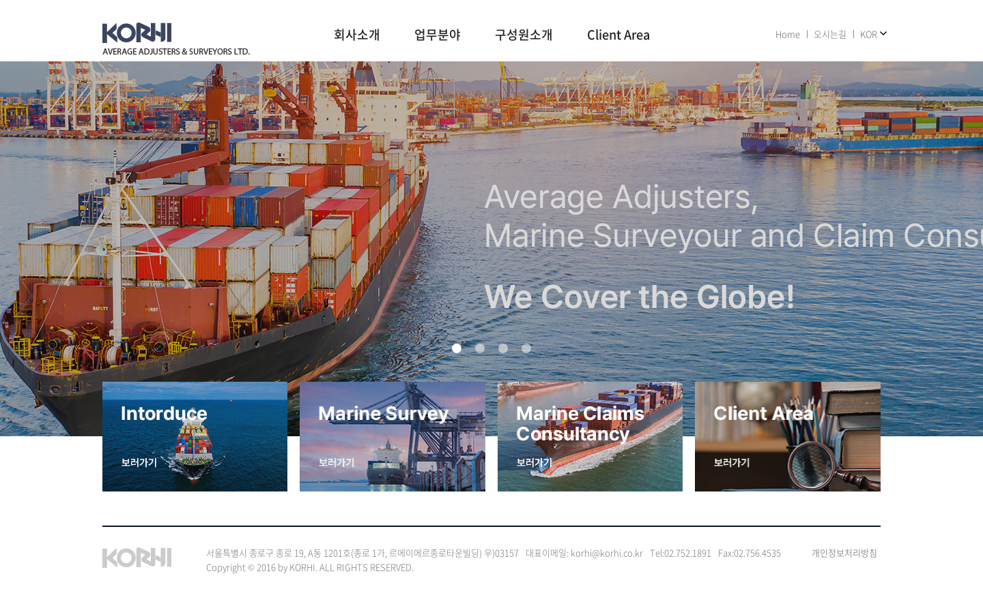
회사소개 (357, 35)
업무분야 (437, 35)
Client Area (618, 35)
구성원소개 (524, 35)
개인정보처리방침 (844, 552)
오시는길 (830, 33)
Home (787, 33)
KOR (868, 33)
